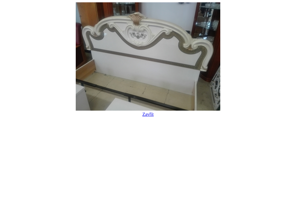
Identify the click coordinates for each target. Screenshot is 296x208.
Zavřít (148, 112)
